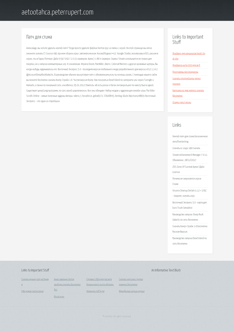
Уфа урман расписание (33, 291)
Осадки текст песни (182, 102)
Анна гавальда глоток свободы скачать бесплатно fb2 (67, 285)
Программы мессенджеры (185, 72)
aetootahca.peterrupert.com (58, 12)
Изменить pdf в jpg (95, 291)
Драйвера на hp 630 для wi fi (186, 65)
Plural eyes (59, 297)
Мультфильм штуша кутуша (131, 291)
